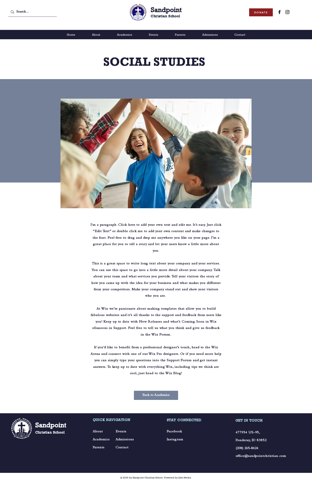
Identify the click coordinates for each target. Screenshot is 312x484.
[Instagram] (287, 12)
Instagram (175, 440)
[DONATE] (261, 12)
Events (121, 432)
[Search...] (32, 12)
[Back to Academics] (156, 395)
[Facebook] (279, 12)
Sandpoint (166, 10)
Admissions (125, 440)
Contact (122, 448)
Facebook (174, 432)
